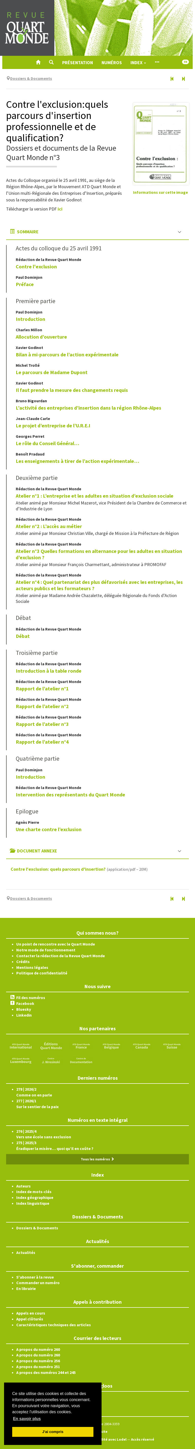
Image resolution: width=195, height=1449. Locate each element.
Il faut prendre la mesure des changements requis (72, 390)
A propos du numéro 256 (38, 1360)
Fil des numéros (30, 997)
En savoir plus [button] (27, 1419)
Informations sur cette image (160, 192)
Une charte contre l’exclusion (49, 829)
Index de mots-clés (34, 1191)
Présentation (77, 62)
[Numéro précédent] (172, 79)
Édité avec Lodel (112, 1439)
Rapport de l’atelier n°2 (42, 706)
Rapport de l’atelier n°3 (42, 724)
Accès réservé (142, 1439)
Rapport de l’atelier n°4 (42, 742)
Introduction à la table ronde (49, 671)
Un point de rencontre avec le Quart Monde (55, 944)
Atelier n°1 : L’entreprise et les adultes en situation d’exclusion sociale (94, 496)
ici (60, 209)
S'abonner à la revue (35, 1277)
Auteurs (23, 1186)
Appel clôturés (29, 1318)
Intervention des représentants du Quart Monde (70, 794)
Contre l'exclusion (36, 266)
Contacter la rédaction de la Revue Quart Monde (60, 955)
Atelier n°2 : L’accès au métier (49, 526)
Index (138, 62)
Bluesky (23, 1009)
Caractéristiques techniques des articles (53, 1324)
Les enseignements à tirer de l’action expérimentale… (77, 461)
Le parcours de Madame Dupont (52, 372)
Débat (23, 636)
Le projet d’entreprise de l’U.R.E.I (53, 425)
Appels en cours (30, 1313)
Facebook (25, 1003)
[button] (51, 62)
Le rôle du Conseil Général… (47, 443)
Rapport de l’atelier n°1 (42, 688)
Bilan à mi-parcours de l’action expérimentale (67, 354)
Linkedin (24, 1015)
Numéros (112, 62)
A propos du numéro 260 (38, 1349)
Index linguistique (32, 1203)
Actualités (25, 1252)
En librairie (26, 1288)
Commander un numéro (38, 1282)
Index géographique (34, 1197)
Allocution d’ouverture (41, 337)
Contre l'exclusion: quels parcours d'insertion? (58, 869)
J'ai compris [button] (52, 1432)
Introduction (30, 319)
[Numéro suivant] (183, 79)
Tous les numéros (97, 1159)
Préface (25, 284)
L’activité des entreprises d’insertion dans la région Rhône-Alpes (88, 408)
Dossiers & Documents (37, 1227)
